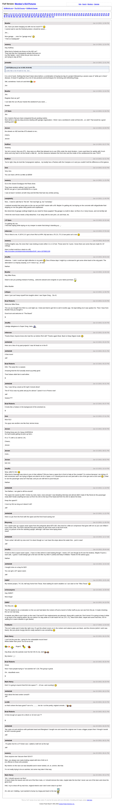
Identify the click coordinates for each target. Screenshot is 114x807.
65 (40, 15)
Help (80, 4)
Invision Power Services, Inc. (67, 804)
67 (45, 15)
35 (79, 13)
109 (41, 16)
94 (106, 15)
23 (52, 13)
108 (38, 16)
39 (88, 13)
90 (97, 15)
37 (84, 13)
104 (26, 16)
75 (63, 15)
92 (101, 15)
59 (27, 15)
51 (9, 15)
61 (31, 15)
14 (32, 13)
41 (93, 13)
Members (90, 4)
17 (38, 13)
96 (4, 16)
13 (29, 13)
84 (83, 15)
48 (108, 13)
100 (14, 16)
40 (90, 13)
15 (34, 13)
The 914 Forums (20, 8)
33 (74, 13)
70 (52, 15)
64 (38, 15)
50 (6, 15)
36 (81, 13)
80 (74, 15)
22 (50, 13)
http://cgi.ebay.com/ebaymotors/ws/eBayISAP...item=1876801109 (27, 251)
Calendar (96, 4)
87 (90, 15)
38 (86, 13)
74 (61, 15)
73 (58, 15)
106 (32, 16)
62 (34, 15)
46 (104, 13)
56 (20, 15)
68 (47, 15)
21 (47, 13)
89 (94, 15)
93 (104, 15)
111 (47, 16)
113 (53, 16)
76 (65, 15)
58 (25, 15)
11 (25, 13)
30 (68, 13)
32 (72, 13)
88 (92, 15)
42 (95, 13)
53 (13, 15)
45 (102, 13)
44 (99, 13)
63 (36, 15)
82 (79, 15)
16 (36, 13)
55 (18, 15)
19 (43, 13)
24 (54, 13)
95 (108, 15)
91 (99, 15)
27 (61, 13)
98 (9, 16)
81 (76, 15)
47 (106, 13)
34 (77, 13)
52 (11, 15)
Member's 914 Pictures (25, 4)
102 (20, 16)
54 (16, 15)
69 (49, 15)
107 (35, 16)
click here (89, 800)
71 (54, 15)
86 (88, 15)
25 (56, 13)
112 (50, 16)
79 (72, 15)
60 (29, 15)
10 (23, 13)
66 (43, 15)
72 (56, 15)
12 (27, 13)
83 (81, 15)
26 (59, 13)
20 (45, 13)
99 (11, 16)
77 (67, 15)
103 (23, 16)
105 (29, 16)
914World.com (8, 8)
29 (66, 13)
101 (17, 16)
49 (4, 15)
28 (63, 13)
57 (22, 15)
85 (86, 15)
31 (70, 13)
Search (84, 4)
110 (44, 16)
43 (97, 13)
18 (41, 13)
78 (70, 15)
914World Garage (31, 8)
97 (6, 16)
